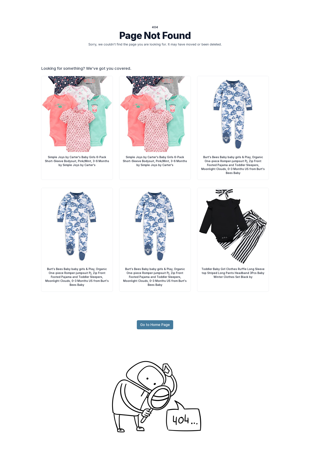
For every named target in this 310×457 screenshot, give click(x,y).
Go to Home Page (155, 325)
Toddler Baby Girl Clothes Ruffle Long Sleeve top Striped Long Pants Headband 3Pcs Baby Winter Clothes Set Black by (233, 273)
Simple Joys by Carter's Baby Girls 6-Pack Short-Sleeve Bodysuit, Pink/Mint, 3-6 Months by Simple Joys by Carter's (77, 161)
